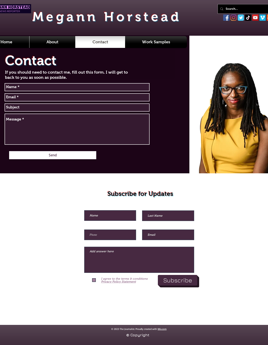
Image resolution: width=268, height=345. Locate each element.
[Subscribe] (177, 280)
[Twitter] (241, 18)
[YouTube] (255, 18)
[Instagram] (233, 18)
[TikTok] (248, 18)
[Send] (52, 155)
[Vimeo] (262, 18)
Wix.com (162, 328)
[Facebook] (226, 18)
